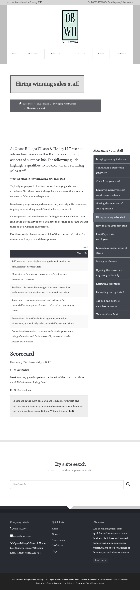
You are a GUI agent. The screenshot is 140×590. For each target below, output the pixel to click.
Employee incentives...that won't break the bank (110, 192)
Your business (43, 105)
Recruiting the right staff (110, 292)
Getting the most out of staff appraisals (109, 206)
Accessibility (58, 540)
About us (32, 54)
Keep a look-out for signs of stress (111, 250)
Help (54, 551)
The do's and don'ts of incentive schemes (108, 303)
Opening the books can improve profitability (109, 272)
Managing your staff (36, 109)
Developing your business (64, 105)
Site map (56, 534)
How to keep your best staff (111, 226)
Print (85, 247)
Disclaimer (57, 545)
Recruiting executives (108, 284)
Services (55, 54)
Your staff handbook (107, 314)
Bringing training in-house (111, 159)
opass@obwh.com (123, 2)
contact (28, 411)
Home (14, 54)
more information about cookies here (113, 579)
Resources (79, 54)
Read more (100, 560)
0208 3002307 (99, 2)
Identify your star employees (106, 237)
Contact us (121, 54)
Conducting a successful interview (110, 170)
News (101, 54)
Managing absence (106, 261)
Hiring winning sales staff (110, 217)
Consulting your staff (108, 181)
